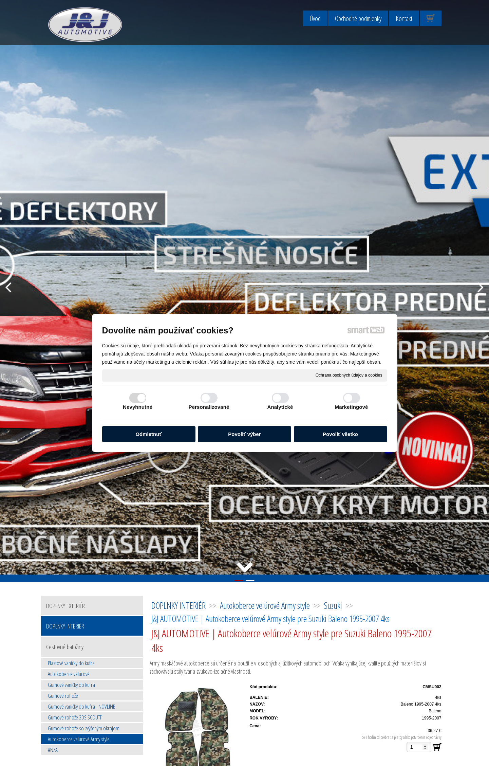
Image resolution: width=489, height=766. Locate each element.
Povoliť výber (244, 434)
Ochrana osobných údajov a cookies (349, 375)
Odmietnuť (148, 434)
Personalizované (209, 407)
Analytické (280, 407)
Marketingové (351, 407)
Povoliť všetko (340, 434)
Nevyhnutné (137, 407)
